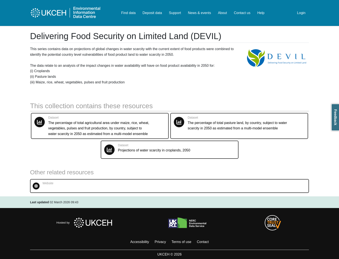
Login (301, 13)
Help (260, 13)
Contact (203, 242)
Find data (128, 13)
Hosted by (85, 222)
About (222, 13)
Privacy (160, 242)
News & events (199, 13)
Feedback (335, 117)
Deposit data (152, 13)
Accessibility (139, 242)
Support (175, 13)
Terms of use (181, 242)
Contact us (242, 13)
